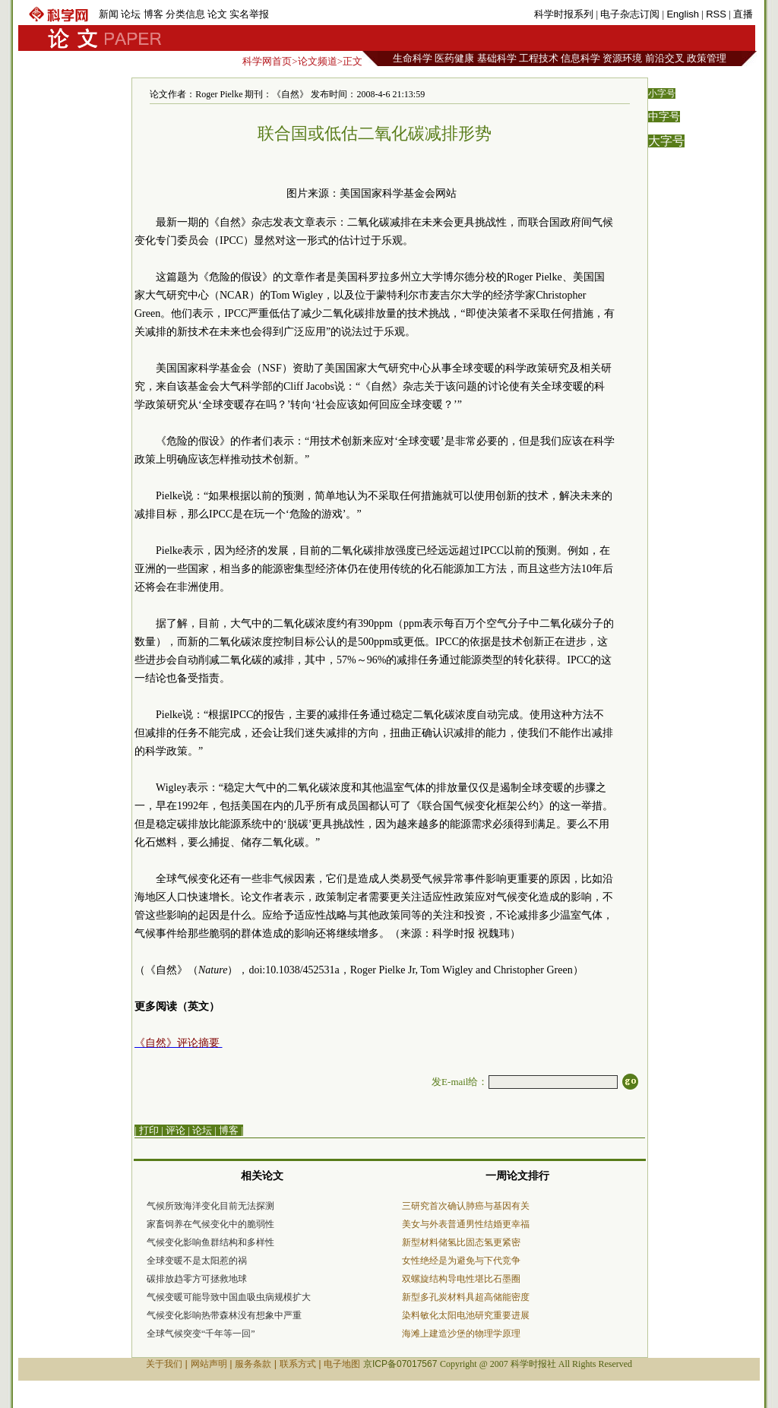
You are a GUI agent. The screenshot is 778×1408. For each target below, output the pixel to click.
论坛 (131, 14)
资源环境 (622, 58)
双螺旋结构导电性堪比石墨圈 (461, 1279)
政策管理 (706, 58)
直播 (743, 14)
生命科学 (412, 58)
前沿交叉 (665, 58)
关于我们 (164, 1364)
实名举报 (249, 14)
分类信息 (185, 14)
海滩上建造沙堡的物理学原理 (461, 1333)
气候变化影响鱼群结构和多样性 (210, 1242)
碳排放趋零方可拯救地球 (197, 1279)
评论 (175, 1130)
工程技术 (538, 58)
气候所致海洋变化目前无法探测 (210, 1206)
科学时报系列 (563, 14)
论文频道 (317, 61)
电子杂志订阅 (629, 14)
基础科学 (497, 58)
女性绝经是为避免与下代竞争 (461, 1260)
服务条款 (253, 1364)
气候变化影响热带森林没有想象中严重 (224, 1315)
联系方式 (298, 1364)
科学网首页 (267, 61)
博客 (153, 14)
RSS (716, 14)
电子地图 (342, 1364)
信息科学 (580, 58)
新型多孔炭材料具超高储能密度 (466, 1297)
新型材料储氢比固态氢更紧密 (461, 1242)
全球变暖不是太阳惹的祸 (197, 1260)
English (682, 14)
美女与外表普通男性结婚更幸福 (466, 1224)
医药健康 (454, 58)
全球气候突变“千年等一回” (201, 1333)
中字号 (664, 116)
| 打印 (146, 1130)
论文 (217, 14)
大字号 (666, 140)
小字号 (661, 93)
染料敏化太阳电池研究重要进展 (466, 1315)
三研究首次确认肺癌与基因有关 (466, 1206)
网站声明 (209, 1364)
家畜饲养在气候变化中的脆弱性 (210, 1224)
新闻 (109, 14)
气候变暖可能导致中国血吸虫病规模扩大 (229, 1297)
